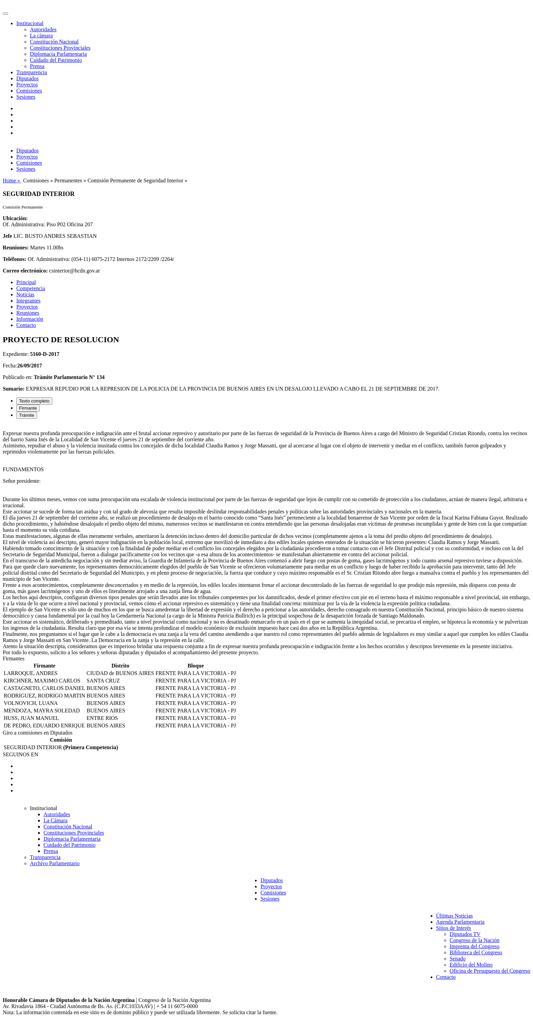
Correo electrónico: (25, 271)
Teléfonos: (15, 259)
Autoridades (43, 29)
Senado (458, 958)
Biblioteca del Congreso (476, 952)
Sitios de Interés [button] (453, 928)
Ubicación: (15, 218)
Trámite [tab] (26, 415)
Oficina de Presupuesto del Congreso (490, 971)
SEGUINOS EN (20, 754)
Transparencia (31, 72)
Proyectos (27, 84)
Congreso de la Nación (474, 940)
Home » (12, 180)
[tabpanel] (266, 540)
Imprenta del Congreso (475, 946)
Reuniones (27, 313)
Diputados (27, 78)
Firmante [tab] (28, 408)
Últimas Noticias (454, 916)
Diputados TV (465, 934)
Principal (26, 282)
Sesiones (25, 97)
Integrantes (28, 300)
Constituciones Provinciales (60, 48)
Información (29, 319)
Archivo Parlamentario (55, 863)
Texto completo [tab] (34, 401)
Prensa (37, 66)
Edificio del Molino (471, 965)
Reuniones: (16, 247)
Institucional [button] (30, 23)
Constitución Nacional (54, 42)
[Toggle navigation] (5, 14)
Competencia (30, 288)
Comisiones (29, 91)
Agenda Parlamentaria (460, 922)
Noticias (25, 294)
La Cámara (56, 820)
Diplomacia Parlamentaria (58, 54)
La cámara (41, 35)
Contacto (26, 325)
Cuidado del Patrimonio (56, 60)
